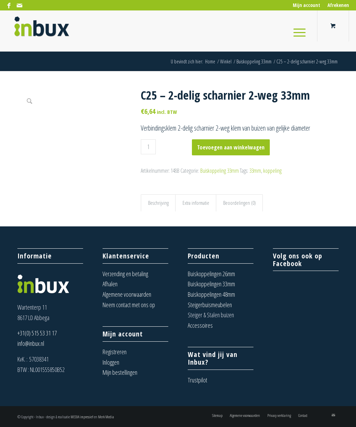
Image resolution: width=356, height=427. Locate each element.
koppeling (272, 170)
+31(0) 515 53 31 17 (37, 333)
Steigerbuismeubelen (210, 305)
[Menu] (297, 31)
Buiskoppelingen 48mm (211, 294)
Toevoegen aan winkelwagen (231, 147)
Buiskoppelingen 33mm (211, 284)
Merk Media (106, 416)
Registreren (115, 352)
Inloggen (111, 362)
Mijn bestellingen (120, 372)
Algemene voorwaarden (127, 294)
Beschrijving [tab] (158, 202)
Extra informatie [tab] (196, 202)
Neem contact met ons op (129, 305)
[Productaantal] (148, 146)
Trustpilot (197, 380)
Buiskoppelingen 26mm (211, 274)
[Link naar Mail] (19, 5)
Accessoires (200, 325)
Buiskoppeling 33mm (219, 170)
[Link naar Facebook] (9, 5)
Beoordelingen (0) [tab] (239, 202)
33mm (255, 170)
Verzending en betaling (125, 274)
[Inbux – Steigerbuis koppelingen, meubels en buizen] (41, 31)
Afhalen (110, 284)
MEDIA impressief (82, 416)
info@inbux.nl (30, 343)
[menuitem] (306, 5)
